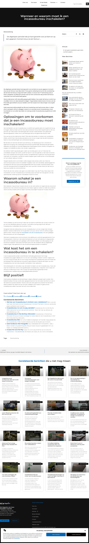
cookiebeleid (16, 538)
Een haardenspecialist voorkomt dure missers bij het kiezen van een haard (76, 75)
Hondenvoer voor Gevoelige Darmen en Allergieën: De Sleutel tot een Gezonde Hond (76, 148)
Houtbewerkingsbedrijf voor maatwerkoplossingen (33, 413)
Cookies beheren (76, 534)
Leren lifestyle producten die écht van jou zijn (10, 413)
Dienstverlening (8, 32)
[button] (85, 530)
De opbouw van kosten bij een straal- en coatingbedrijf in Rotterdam (76, 88)
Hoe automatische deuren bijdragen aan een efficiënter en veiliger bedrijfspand (76, 99)
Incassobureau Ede (13, 320)
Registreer (44, 5)
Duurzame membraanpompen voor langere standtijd (32, 380)
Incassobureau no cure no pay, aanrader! (21, 308)
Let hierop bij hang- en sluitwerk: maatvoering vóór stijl (76, 116)
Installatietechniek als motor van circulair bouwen (33, 475)
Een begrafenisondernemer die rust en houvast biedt (56, 379)
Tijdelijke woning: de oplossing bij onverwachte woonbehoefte (76, 128)
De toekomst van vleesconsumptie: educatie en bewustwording (76, 122)
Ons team (34, 2)
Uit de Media (43, 2)
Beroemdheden (36, 514)
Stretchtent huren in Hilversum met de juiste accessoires (77, 444)
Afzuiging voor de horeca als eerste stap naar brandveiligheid (77, 476)
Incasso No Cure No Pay (15, 329)
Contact (62, 2)
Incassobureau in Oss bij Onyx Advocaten (21, 314)
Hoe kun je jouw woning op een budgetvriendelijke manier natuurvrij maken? (76, 82)
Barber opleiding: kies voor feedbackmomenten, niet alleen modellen (76, 69)
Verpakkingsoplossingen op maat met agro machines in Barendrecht (56, 476)
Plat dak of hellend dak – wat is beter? (55, 413)
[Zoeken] (87, 4)
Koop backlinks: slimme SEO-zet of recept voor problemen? (44, 528)
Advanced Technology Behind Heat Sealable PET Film (9, 444)
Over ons (25, 2)
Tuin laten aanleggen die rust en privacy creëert (9, 475)
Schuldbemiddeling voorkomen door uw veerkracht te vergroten (54, 444)
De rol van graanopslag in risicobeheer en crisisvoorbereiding (77, 380)
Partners (53, 2)
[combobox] (79, 4)
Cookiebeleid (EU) (36, 522)
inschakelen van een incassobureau (32, 232)
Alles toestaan (56, 534)
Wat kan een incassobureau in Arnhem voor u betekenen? (27, 302)
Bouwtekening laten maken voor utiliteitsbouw (33, 443)
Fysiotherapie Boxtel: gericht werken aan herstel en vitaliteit (76, 63)
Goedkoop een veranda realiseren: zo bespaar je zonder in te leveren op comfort (77, 415)
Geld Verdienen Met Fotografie (17, 324)
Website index (35, 524)
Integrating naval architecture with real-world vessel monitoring (10, 380)
